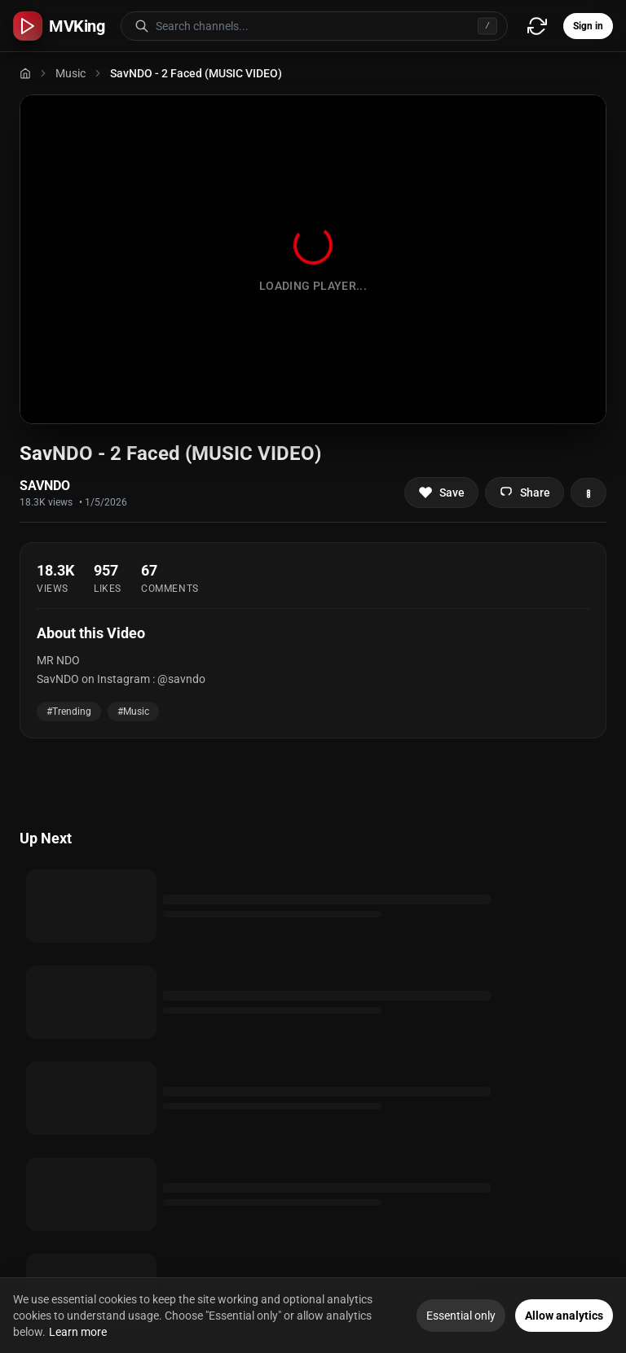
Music (70, 73)
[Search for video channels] (331, 26)
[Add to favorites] (441, 492)
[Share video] (524, 492)
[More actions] (588, 492)
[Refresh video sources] (537, 26)
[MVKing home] (59, 26)
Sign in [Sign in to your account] (588, 26)
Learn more (78, 1331)
